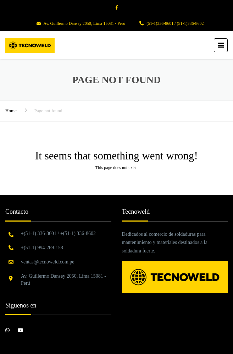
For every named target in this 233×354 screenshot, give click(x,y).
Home (11, 110)
